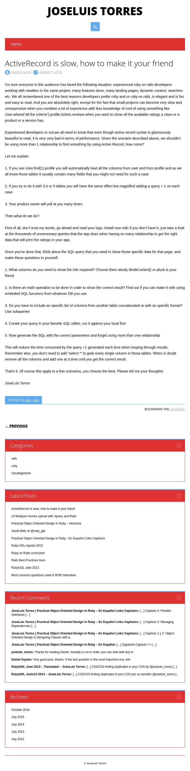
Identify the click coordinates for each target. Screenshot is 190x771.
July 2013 (17, 731)
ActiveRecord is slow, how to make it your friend (43, 509)
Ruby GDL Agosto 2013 (27, 545)
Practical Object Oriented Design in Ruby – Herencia (46, 523)
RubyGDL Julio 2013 (25, 567)
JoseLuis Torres (94, 10)
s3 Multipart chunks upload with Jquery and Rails (43, 516)
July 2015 (17, 717)
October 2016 (20, 710)
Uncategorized (21, 473)
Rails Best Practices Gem (28, 560)
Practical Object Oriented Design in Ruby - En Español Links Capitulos (58, 538)
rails (28, 400)
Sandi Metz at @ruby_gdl (28, 531)
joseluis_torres (21, 72)
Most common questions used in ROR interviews (43, 575)
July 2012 (17, 739)
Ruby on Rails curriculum (28, 553)
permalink (177, 409)
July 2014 (17, 724)
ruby (36, 400)
